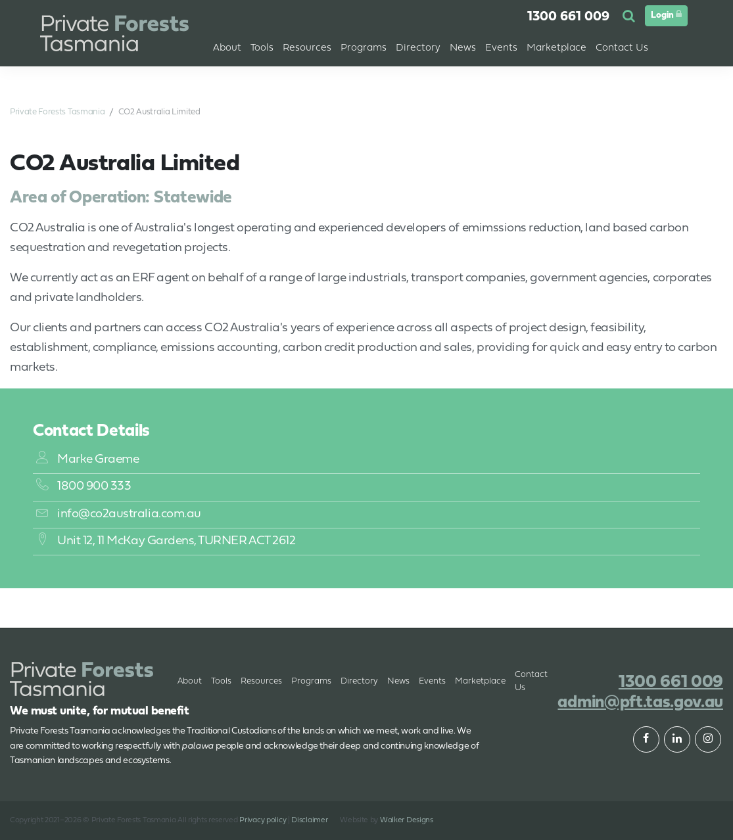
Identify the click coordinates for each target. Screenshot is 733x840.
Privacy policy (262, 820)
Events (501, 48)
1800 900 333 (83, 486)
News (398, 681)
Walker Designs (406, 820)
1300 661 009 (568, 17)
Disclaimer (309, 820)
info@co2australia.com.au (118, 514)
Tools (221, 681)
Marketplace (480, 681)
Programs (311, 681)
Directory (359, 681)
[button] (630, 17)
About (227, 48)
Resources (261, 681)
